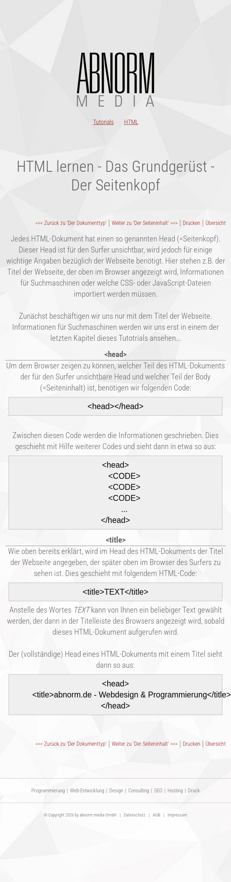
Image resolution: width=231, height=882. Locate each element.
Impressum (177, 814)
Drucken (191, 223)
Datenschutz (134, 814)
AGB (156, 814)
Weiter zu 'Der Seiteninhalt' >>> (145, 223)
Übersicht (215, 223)
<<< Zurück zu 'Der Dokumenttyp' (71, 223)
